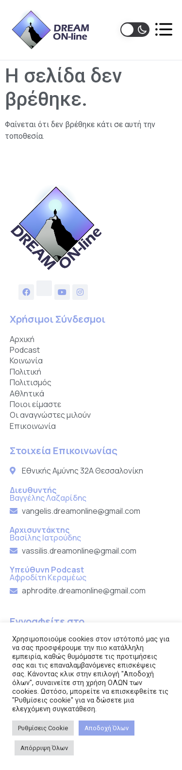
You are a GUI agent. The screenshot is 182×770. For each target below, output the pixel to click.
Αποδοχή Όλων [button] (106, 728)
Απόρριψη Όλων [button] (44, 748)
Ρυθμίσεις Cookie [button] (43, 728)
